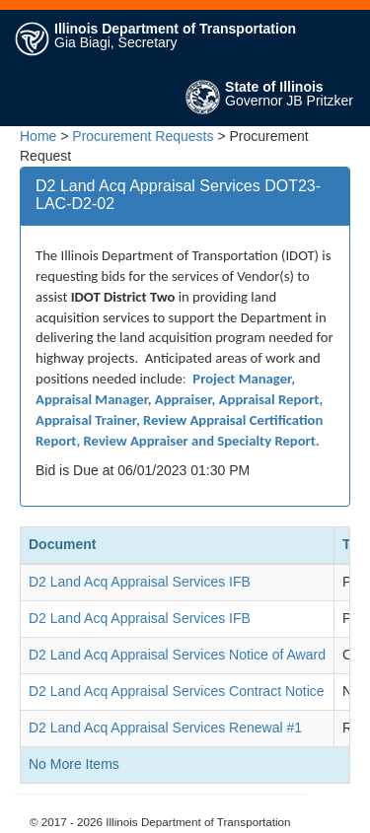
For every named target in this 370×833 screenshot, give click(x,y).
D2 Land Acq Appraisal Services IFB (140, 582)
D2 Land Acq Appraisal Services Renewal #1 (165, 727)
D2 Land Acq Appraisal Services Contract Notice (177, 691)
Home (38, 136)
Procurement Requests (142, 136)
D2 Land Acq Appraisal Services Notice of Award (177, 654)
